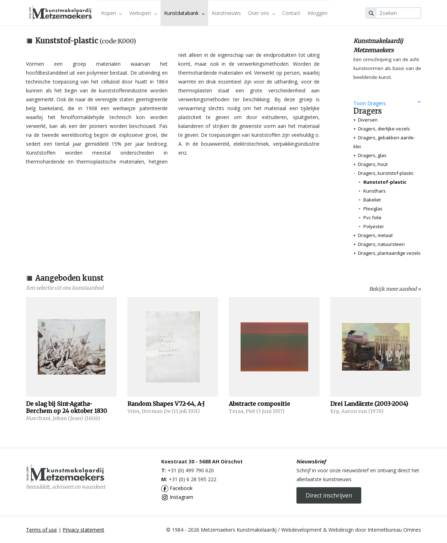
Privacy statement (83, 529)
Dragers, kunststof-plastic (386, 173)
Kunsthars (374, 191)
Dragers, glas (372, 155)
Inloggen (317, 13)
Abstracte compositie (259, 403)
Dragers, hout (373, 164)
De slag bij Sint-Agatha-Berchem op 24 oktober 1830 (66, 407)
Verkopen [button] (143, 13)
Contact (291, 13)
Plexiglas (373, 208)
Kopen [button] (111, 13)
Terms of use (41, 529)
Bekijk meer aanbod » (395, 289)
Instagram (177, 497)
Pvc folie (372, 217)
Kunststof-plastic (384, 182)
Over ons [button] (261, 13)
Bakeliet (372, 200)
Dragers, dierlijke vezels (384, 128)
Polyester (373, 226)
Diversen (368, 120)
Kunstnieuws (226, 13)
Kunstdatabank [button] (184, 13)
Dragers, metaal (375, 235)
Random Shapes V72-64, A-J (166, 403)
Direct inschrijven (329, 495)
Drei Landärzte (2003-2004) (369, 403)
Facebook (177, 488)
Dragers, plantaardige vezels (389, 253)
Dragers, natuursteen (381, 244)
